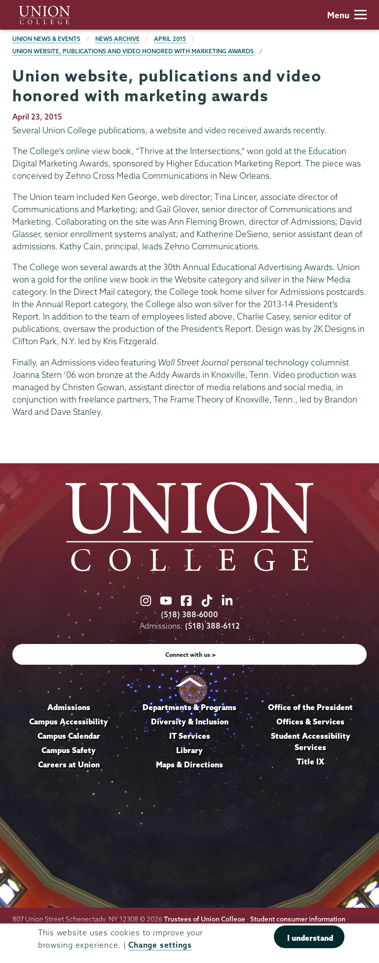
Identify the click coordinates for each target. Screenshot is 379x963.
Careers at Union (69, 764)
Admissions (68, 707)
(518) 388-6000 (189, 614)
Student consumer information (297, 919)
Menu (347, 15)
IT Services (189, 736)
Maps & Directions (189, 764)
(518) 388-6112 (212, 626)
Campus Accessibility (68, 721)
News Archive (117, 38)
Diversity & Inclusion (189, 721)
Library (189, 750)
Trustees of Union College (204, 919)
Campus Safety (68, 750)
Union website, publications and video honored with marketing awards (133, 51)
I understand (310, 938)
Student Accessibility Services (310, 742)
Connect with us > (190, 654)
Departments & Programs (189, 707)
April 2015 (170, 38)
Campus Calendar (69, 736)
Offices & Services (310, 721)
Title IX (310, 761)
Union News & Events (46, 38)
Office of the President (310, 707)
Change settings (159, 945)
